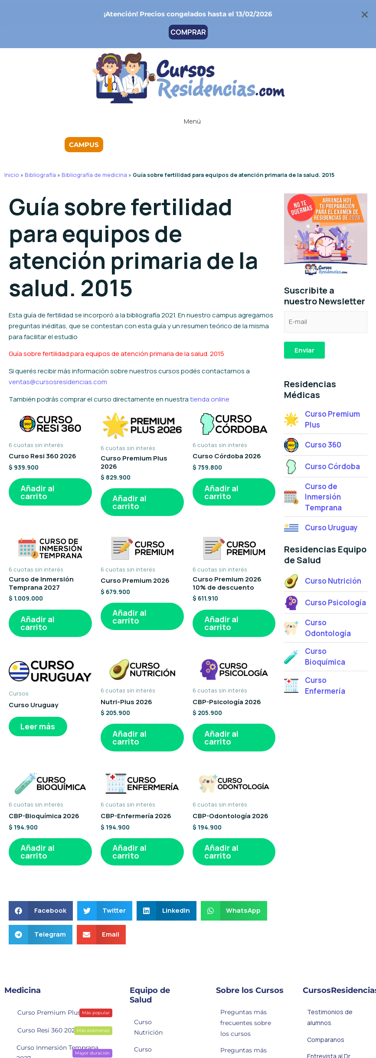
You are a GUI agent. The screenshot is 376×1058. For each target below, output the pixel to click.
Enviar (304, 350)
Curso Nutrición (148, 1028)
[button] (188, 120)
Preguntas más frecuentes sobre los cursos (245, 1024)
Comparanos (325, 1040)
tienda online (209, 399)
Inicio (11, 175)
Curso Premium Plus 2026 (59, 1013)
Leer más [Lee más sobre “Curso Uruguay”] (38, 727)
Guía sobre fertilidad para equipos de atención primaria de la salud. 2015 (116, 353)
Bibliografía (40, 175)
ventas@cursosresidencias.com (58, 381)
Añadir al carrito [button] (38, 492)
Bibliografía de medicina (94, 175)
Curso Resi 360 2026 (59, 1031)
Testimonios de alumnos (330, 1018)
